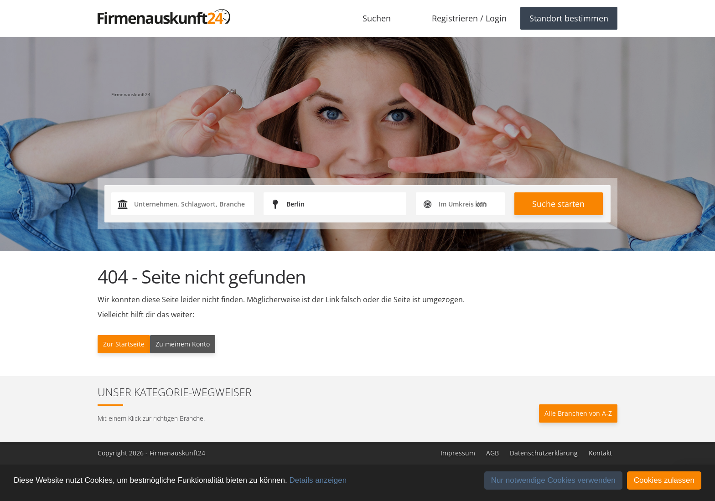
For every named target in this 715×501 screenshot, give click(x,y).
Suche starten (558, 203)
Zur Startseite (124, 344)
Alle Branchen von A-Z (578, 413)
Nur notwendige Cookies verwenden (553, 480)
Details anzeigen (318, 480)
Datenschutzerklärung (544, 453)
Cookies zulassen (664, 480)
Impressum (457, 453)
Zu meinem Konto (182, 344)
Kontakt (600, 453)
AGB (492, 453)
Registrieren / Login (469, 18)
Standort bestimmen (568, 18)
